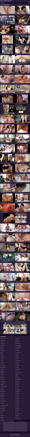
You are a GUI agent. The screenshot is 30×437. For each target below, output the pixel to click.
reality (17, 381)
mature (17, 348)
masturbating (18, 345)
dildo (2, 371)
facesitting (2, 383)
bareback (2, 350)
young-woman (18, 418)
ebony (2, 372)
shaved (17, 391)
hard (1, 403)
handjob (2, 401)
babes (2, 348)
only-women (17, 360)
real (16, 376)
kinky (1, 413)
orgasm (17, 364)
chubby (2, 362)
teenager (17, 398)
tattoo (17, 395)
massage (17, 341)
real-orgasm (18, 379)
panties (17, 367)
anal (1, 341)
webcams (17, 410)
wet (16, 412)
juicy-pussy (2, 410)
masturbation (18, 347)
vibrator (17, 401)
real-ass (17, 377)
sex (16, 384)
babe (1, 347)
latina (2, 420)
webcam (17, 408)
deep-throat (3, 365)
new (16, 353)
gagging (2, 389)
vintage (17, 403)
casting (2, 357)
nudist (17, 357)
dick (1, 369)
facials (2, 388)
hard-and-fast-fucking (4, 405)
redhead (17, 383)
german (2, 396)
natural (17, 350)
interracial (2, 407)
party (16, 371)
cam (1, 355)
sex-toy (17, 386)
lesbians (17, 340)
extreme (2, 379)
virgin (16, 405)
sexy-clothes (17, 389)
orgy (16, 365)
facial (2, 384)
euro (1, 376)
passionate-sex (18, 372)
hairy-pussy (2, 400)
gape (1, 393)
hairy (1, 398)
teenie (17, 400)
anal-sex (2, 343)
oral (16, 362)
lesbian (17, 338)
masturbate (17, 343)
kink (1, 412)
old (16, 359)
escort (2, 374)
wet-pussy (17, 413)
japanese (2, 408)
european (2, 377)
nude (16, 355)
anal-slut (2, 345)
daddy (2, 364)
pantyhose (17, 369)
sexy (16, 388)
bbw (1, 353)
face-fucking (2, 381)
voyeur (17, 407)
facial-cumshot (3, 386)
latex (1, 417)
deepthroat (2, 367)
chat (1, 360)
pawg (16, 374)
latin (1, 418)
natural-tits (17, 352)
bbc (1, 352)
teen (16, 396)
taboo (17, 393)
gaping (2, 395)
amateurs (2, 340)
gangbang (2, 391)
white (17, 415)
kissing (2, 415)
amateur (2, 338)
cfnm (1, 359)
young (17, 417)
